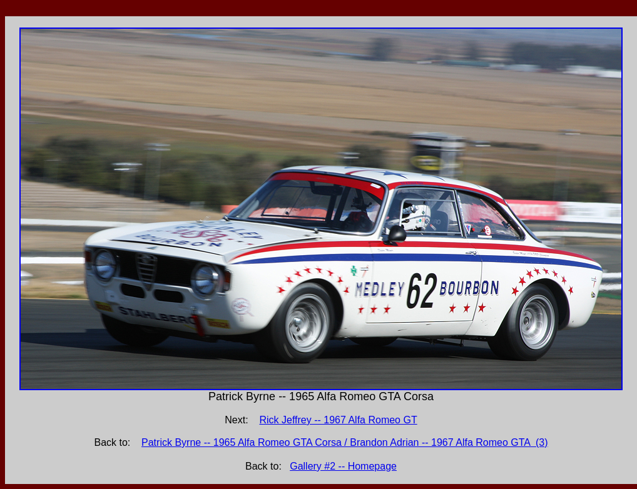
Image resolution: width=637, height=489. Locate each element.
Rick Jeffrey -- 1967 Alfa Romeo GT (338, 420)
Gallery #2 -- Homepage (343, 466)
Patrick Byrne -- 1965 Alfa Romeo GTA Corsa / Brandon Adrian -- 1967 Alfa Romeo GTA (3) (344, 442)
